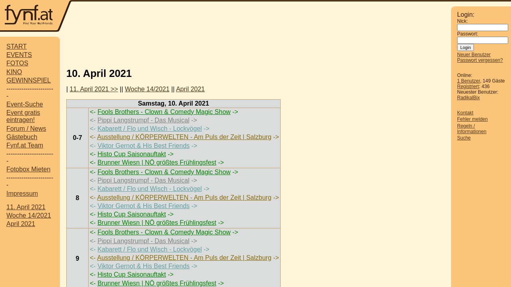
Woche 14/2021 (28, 215)
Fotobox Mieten (28, 169)
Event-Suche (24, 104)
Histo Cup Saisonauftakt (131, 154)
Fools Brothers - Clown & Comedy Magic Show (163, 111)
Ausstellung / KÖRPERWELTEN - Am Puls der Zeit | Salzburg (184, 137)
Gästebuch (21, 137)
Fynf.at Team (24, 145)
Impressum (22, 193)
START (16, 46)
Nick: (462, 21)
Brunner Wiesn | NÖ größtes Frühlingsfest (156, 162)
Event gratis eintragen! (23, 116)
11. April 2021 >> (94, 89)
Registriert (468, 86)
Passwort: (467, 34)
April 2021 (20, 223)
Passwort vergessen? (480, 60)
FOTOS (17, 63)
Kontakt (465, 113)
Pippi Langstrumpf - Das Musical (143, 120)
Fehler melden (472, 119)
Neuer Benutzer (474, 54)
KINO (14, 72)
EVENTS (19, 54)
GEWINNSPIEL (28, 80)
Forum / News (26, 128)
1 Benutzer (468, 81)
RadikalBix (468, 97)
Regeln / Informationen (471, 128)
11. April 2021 (26, 207)
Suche (464, 138)
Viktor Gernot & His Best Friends (143, 145)
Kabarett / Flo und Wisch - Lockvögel (149, 128)
